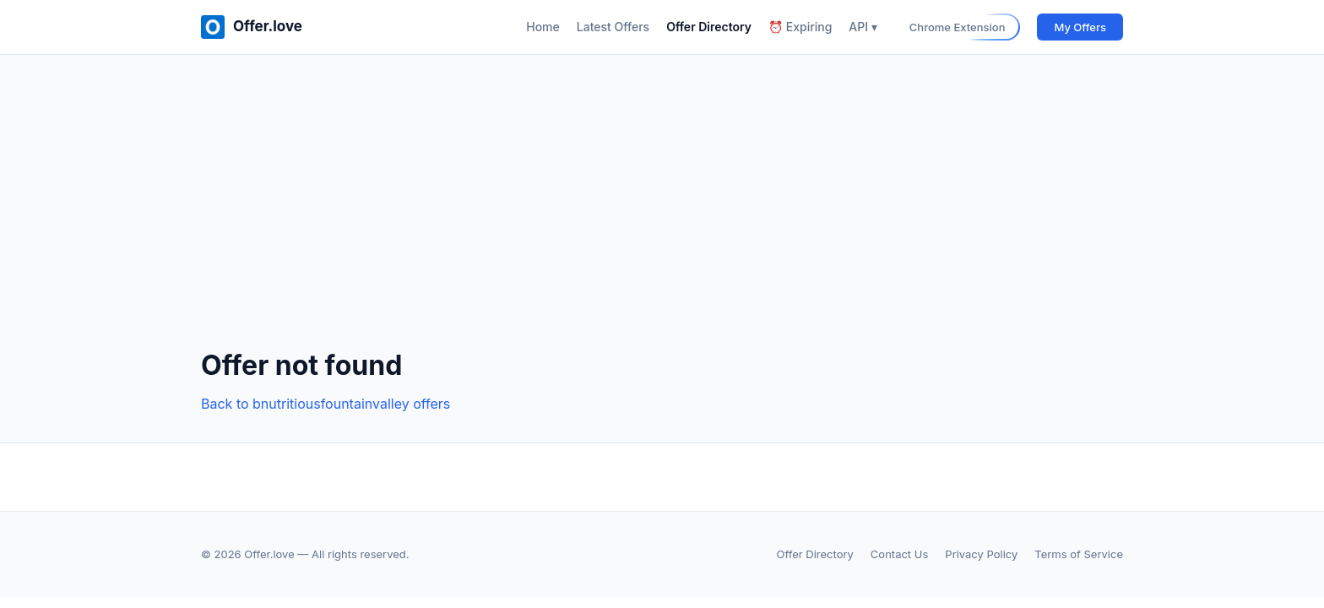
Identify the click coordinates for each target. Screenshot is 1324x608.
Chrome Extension (957, 27)
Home (543, 26)
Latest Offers (613, 26)
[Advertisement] (662, 215)
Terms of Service (1078, 554)
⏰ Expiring (800, 26)
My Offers (1080, 27)
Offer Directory (709, 26)
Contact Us (899, 554)
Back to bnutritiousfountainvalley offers (325, 403)
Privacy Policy (981, 554)
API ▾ (862, 26)
